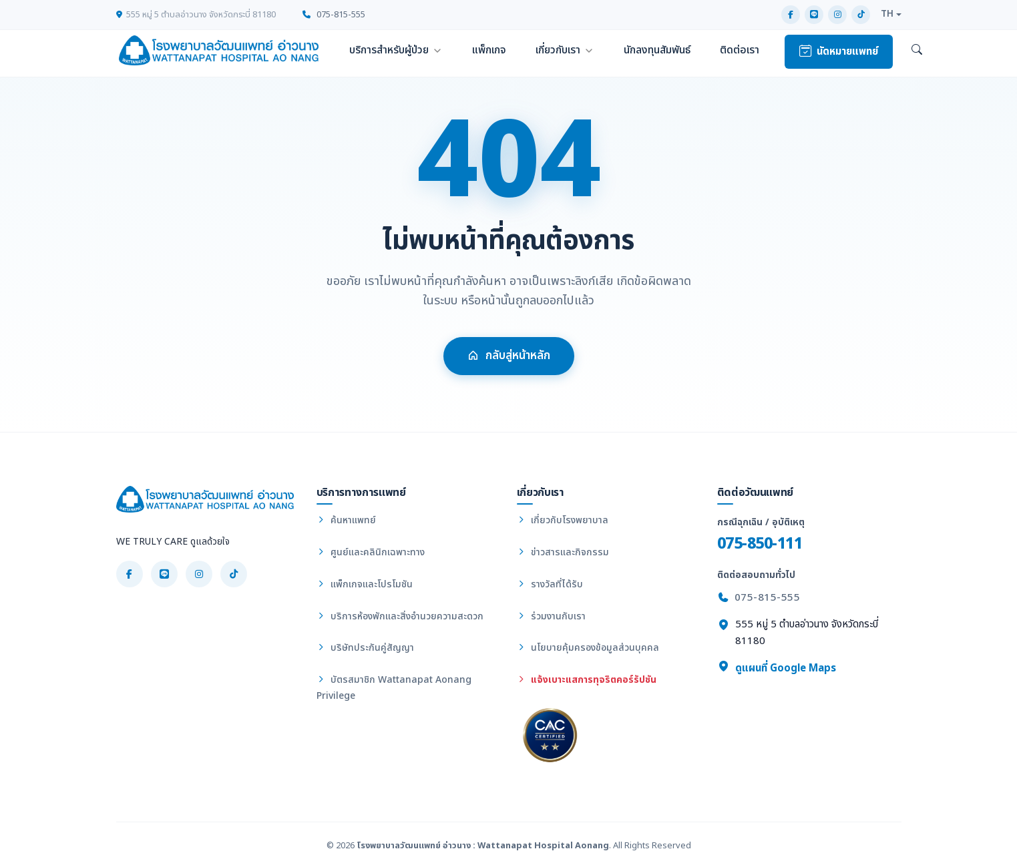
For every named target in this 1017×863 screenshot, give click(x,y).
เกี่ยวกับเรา (558, 50)
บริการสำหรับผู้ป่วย (389, 50)
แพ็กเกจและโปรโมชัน (365, 584)
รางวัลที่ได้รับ (550, 584)
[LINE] (814, 14)
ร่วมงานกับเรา (551, 616)
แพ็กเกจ (489, 50)
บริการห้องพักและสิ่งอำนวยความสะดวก (400, 616)
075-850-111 (760, 543)
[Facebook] (790, 14)
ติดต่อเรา (739, 50)
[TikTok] (860, 14)
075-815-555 (333, 14)
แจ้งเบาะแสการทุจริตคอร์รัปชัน (586, 680)
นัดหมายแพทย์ (838, 51)
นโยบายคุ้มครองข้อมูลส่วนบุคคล (588, 648)
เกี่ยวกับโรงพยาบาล (562, 520)
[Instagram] (837, 14)
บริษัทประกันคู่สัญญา (365, 648)
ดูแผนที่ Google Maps (776, 668)
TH (887, 14)
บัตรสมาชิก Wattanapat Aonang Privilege (394, 688)
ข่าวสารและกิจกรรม (563, 552)
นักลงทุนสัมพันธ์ (657, 50)
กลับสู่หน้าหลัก (508, 361)
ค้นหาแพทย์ (346, 520)
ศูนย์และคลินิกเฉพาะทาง (371, 552)
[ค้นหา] (916, 50)
